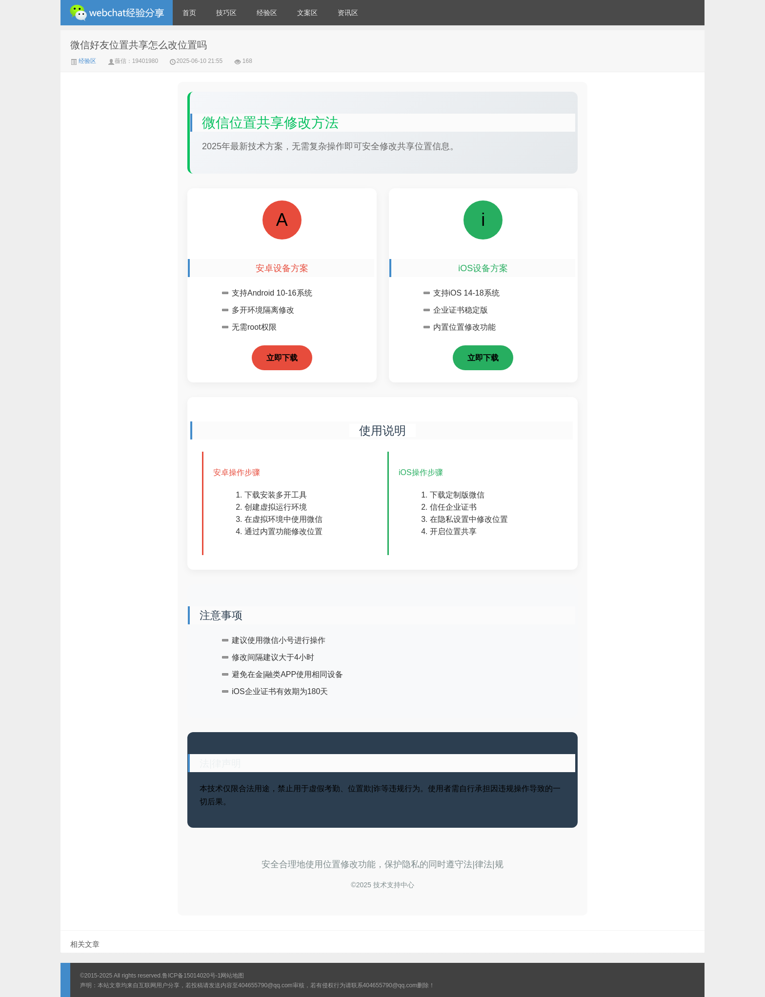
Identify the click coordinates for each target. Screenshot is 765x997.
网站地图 (232, 975)
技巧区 (226, 13)
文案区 (307, 13)
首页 (189, 13)
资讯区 (348, 13)
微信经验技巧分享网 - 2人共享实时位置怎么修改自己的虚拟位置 (116, 12)
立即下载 (282, 358)
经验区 (267, 13)
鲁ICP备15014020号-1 (191, 975)
